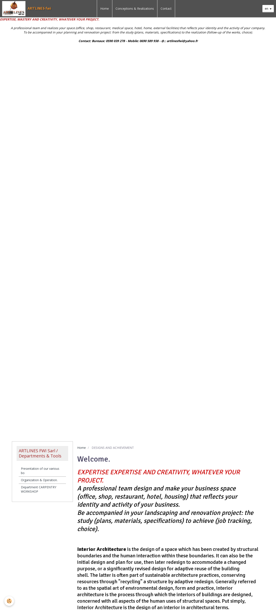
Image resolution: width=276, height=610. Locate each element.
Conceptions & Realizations (135, 8)
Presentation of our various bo (40, 471)
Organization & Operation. (39, 480)
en (266, 8)
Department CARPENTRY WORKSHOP (38, 489)
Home (104, 8)
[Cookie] (9, 601)
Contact (166, 8)
